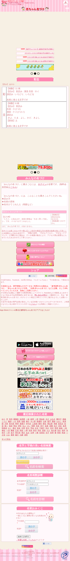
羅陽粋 (16, 419)
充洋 (52, 428)
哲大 (27, 428)
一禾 (8, 433)
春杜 (3, 430)
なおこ (59, 421)
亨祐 (32, 428)
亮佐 (39, 430)
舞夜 (12, 430)
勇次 (14, 428)
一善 (26, 430)
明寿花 (4, 428)
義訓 (10, 421)
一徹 (36, 433)
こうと (4, 421)
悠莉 (59, 433)
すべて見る (6, 439)
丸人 (24, 426)
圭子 (47, 433)
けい (28, 426)
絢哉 (60, 428)
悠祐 (21, 430)
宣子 (12, 433)
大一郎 (33, 421)
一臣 (65, 428)
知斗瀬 (53, 430)
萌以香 (50, 424)
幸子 (42, 426)
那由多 (42, 419)
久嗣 (21, 435)
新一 (6, 426)
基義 (64, 419)
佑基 (46, 426)
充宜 (37, 426)
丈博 (32, 433)
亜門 (49, 421)
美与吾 (11, 424)
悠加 (63, 433)
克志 (59, 430)
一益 (27, 419)
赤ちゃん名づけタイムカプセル (35, 251)
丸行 (55, 426)
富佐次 (60, 424)
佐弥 (30, 430)
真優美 (39, 421)
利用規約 (38, 552)
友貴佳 (42, 433)
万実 (6, 424)
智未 (18, 428)
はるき (52, 419)
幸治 (35, 430)
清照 (26, 435)
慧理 (56, 428)
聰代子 (59, 419)
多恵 (64, 426)
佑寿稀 (22, 419)
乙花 (17, 430)
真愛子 (22, 424)
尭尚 (11, 419)
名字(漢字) (21, 481)
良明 (52, 433)
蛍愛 (23, 421)
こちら (13, 187)
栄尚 (63, 430)
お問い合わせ (45, 552)
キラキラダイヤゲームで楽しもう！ (35, 351)
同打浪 (17, 433)
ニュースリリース (16, 552)
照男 (18, 421)
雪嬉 (55, 424)
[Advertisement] (35, 29)
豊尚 (40, 424)
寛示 (23, 433)
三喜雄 (34, 424)
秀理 (17, 424)
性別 (18, 490)
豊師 (53, 421)
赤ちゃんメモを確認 (35, 244)
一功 (8, 430)
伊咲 (19, 426)
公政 (44, 421)
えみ (8, 435)
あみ (27, 433)
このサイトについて (5, 552)
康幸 (12, 435)
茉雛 (51, 426)
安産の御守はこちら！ (35, 257)
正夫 (36, 428)
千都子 (42, 428)
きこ (10, 428)
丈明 (23, 428)
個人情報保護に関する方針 (28, 552)
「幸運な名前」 (22, 540)
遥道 (44, 430)
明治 (15, 426)
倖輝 (33, 426)
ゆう (3, 419)
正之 (47, 419)
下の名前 (20, 484)
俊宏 (11, 426)
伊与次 (28, 424)
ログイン (42, 184)
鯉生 (44, 424)
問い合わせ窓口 (41, 295)
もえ (48, 430)
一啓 (36, 419)
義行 (17, 435)
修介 (27, 421)
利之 (47, 428)
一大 (14, 421)
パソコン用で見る (29, 551)
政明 (32, 419)
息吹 (60, 426)
